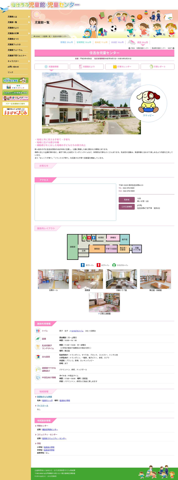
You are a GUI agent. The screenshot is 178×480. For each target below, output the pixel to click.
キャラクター (13, 61)
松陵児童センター (139, 48)
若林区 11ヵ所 (101, 42)
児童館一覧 (12, 22)
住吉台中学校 (49, 450)
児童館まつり (13, 39)
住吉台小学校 (65, 400)
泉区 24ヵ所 (142, 42)
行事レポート (160, 66)
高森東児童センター (163, 48)
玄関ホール (53, 280)
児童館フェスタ (14, 44)
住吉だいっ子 (47, 400)
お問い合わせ (13, 67)
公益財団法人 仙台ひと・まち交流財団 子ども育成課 (55, 470)
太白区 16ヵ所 (117, 42)
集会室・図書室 (155, 280)
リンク (10, 72)
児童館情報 (53, 66)
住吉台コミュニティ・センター (54, 438)
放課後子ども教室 (44, 396)
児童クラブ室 (121, 280)
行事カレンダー (124, 66)
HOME (37, 36)
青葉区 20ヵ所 (66, 42)
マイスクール (42, 405)
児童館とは (12, 17)
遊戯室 (87, 280)
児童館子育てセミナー (17, 56)
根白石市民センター (50, 429)
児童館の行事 (13, 33)
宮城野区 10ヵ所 (84, 42)
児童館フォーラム (15, 50)
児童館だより (13, 28)
